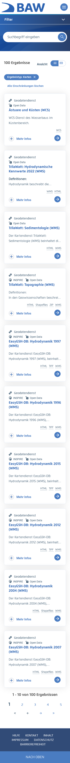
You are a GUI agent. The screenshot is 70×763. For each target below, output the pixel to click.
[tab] (35, 19)
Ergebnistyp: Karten (21, 77)
